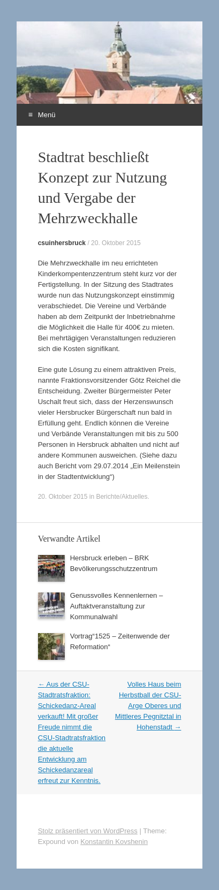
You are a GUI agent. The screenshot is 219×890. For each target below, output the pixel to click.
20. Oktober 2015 (116, 243)
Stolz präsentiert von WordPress (88, 831)
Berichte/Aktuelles (121, 496)
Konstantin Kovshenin (114, 842)
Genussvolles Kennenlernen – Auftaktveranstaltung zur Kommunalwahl (116, 606)
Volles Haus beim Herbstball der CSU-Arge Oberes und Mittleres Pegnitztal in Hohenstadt (148, 705)
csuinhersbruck (62, 243)
